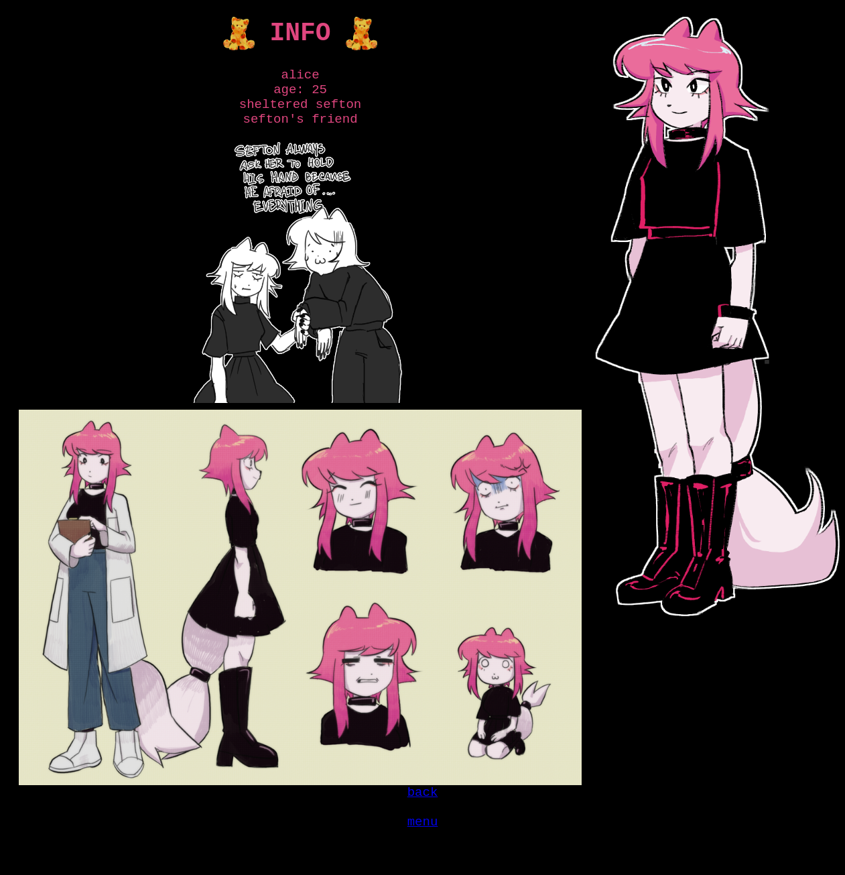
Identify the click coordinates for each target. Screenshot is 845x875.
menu (422, 843)
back (422, 808)
